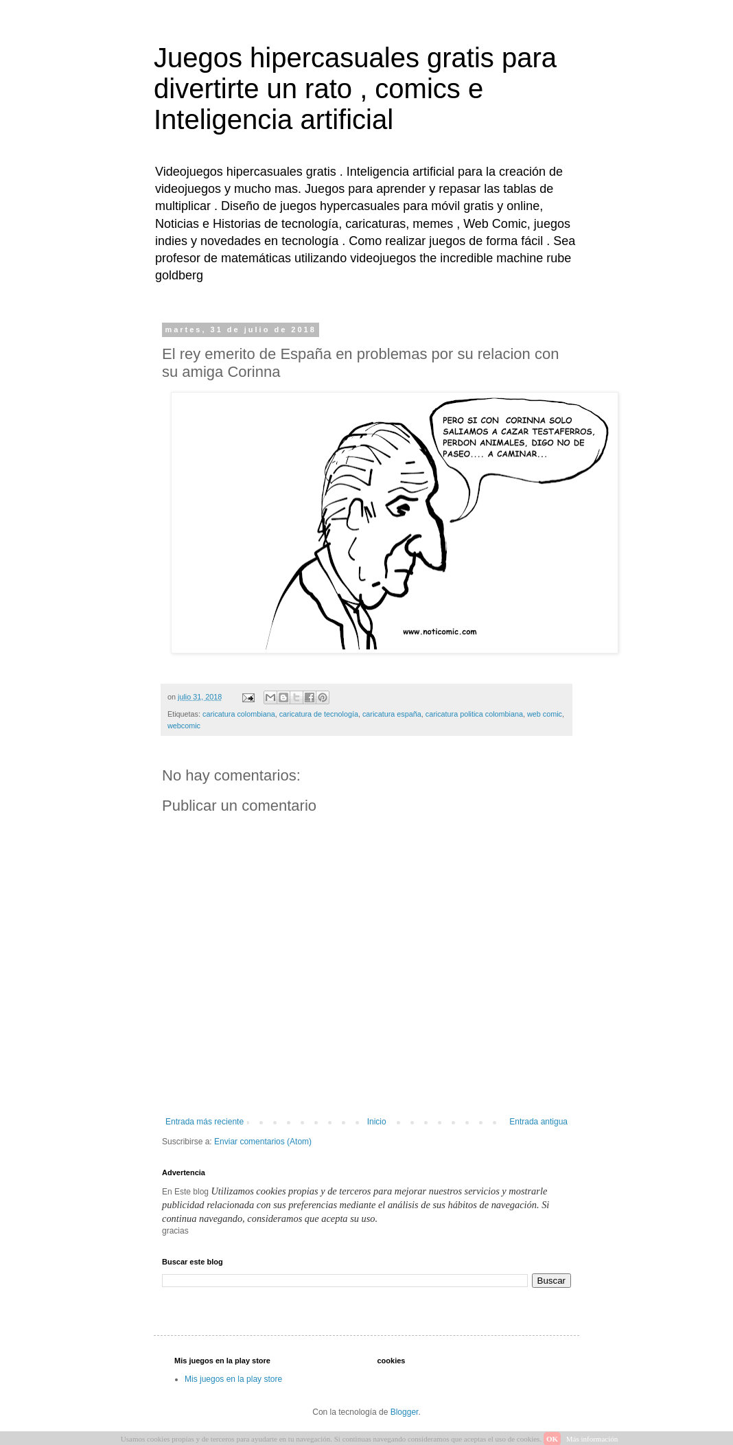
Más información (592, 1439)
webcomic (183, 725)
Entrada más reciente (204, 1121)
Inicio (376, 1121)
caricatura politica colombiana (474, 714)
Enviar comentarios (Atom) (263, 1141)
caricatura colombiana (238, 714)
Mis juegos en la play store (233, 1379)
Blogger (405, 1412)
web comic (544, 714)
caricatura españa (391, 714)
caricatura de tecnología (318, 714)
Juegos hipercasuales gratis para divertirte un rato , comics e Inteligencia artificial (355, 89)
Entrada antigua (538, 1121)
